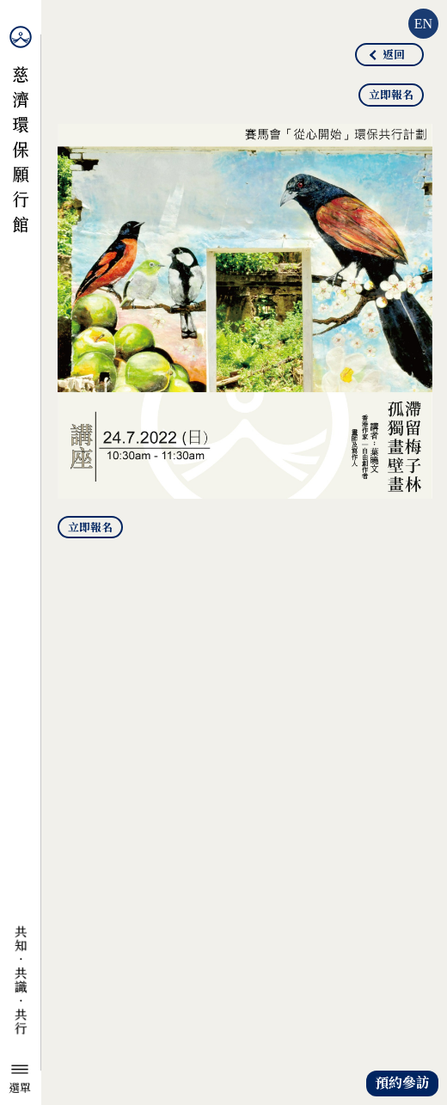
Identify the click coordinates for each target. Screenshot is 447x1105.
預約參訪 (402, 1083)
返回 (394, 55)
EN (423, 23)
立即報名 (391, 95)
